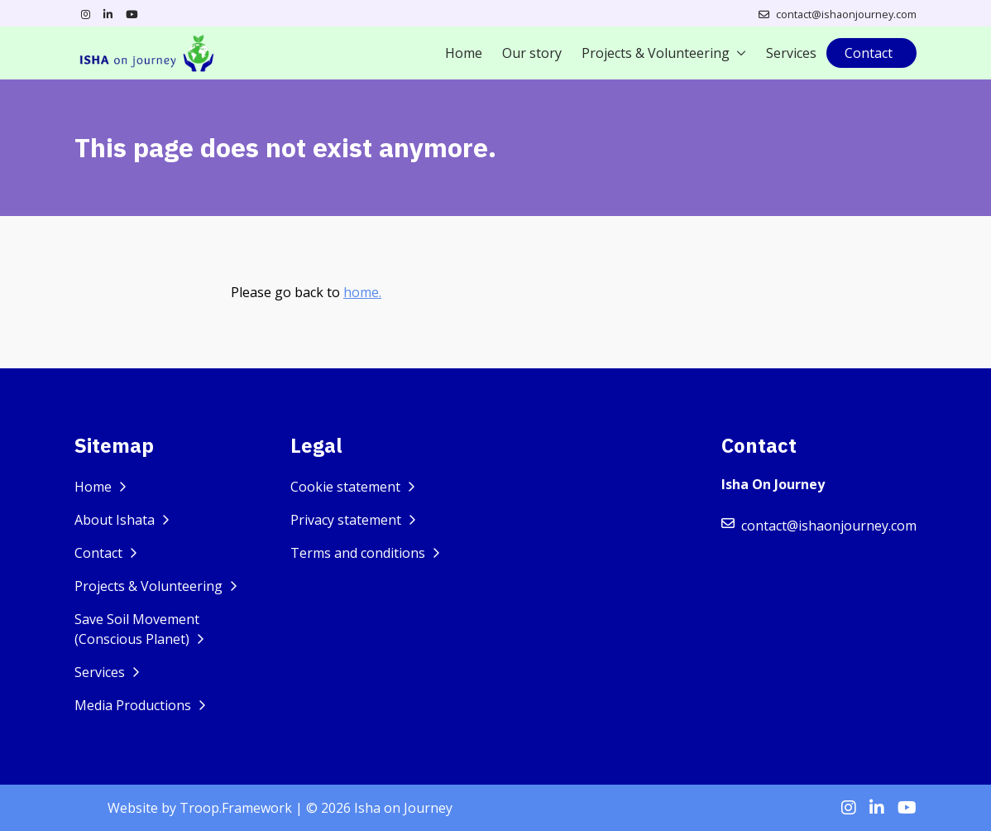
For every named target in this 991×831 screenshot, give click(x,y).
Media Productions (134, 705)
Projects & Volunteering (656, 53)
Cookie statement (347, 487)
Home (463, 53)
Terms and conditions (359, 553)
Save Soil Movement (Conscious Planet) (136, 629)
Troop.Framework (236, 808)
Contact (869, 53)
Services (791, 53)
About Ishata (116, 520)
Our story (532, 53)
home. (362, 292)
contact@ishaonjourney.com (846, 14)
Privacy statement (347, 520)
